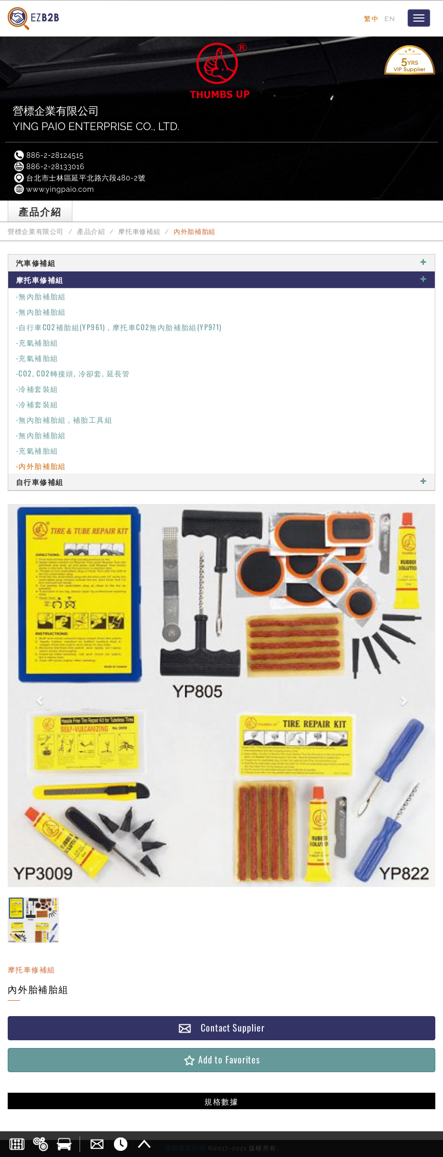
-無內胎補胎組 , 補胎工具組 (64, 419)
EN (389, 18)
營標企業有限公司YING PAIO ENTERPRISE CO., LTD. (96, 118)
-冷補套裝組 (37, 388)
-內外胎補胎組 (41, 465)
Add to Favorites (221, 1059)
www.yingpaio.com (53, 189)
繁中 (371, 18)
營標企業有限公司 (36, 232)
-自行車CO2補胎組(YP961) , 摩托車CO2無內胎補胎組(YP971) (119, 326)
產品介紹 (91, 232)
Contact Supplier (221, 1028)
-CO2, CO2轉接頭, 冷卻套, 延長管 (73, 373)
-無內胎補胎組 (41, 296)
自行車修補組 (221, 481)
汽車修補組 (221, 262)
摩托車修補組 (139, 232)
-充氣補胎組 (37, 342)
